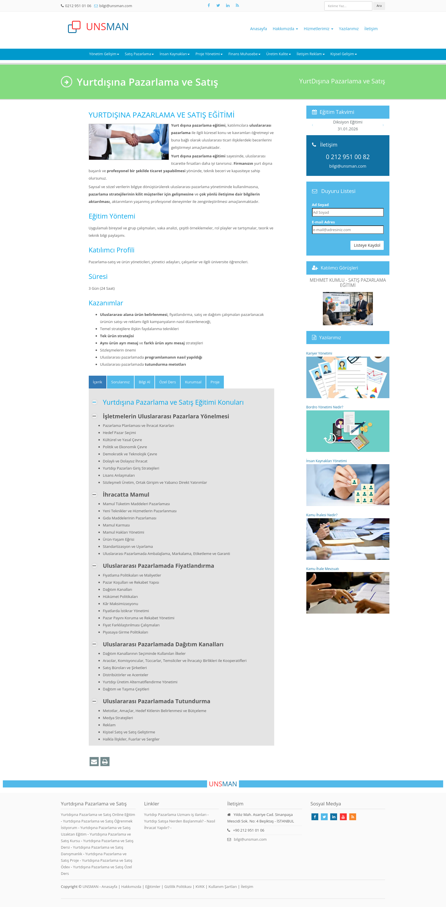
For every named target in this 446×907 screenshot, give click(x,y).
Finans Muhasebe (244, 54)
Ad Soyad (320, 204)
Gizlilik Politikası (178, 886)
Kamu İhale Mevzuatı (348, 590)
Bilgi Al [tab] (144, 381)
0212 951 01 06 (78, 5)
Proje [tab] (215, 381)
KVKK (200, 886)
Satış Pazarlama (139, 54)
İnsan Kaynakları (175, 54)
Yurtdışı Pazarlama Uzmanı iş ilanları (175, 814)
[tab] (98, 382)
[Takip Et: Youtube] (343, 816)
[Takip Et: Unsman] (227, 5)
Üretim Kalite (278, 54)
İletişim (371, 28)
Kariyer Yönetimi (348, 374)
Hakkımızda (285, 28)
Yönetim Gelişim (104, 54)
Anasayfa (258, 28)
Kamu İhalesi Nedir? (348, 536)
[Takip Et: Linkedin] (333, 816)
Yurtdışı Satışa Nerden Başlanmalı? (174, 821)
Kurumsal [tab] (193, 381)
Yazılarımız (349, 28)
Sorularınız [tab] (120, 381)
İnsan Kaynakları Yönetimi (348, 482)
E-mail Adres (323, 222)
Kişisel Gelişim (344, 54)
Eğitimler (152, 886)
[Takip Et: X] (218, 5)
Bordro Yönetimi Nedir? (348, 428)
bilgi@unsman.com (115, 5)
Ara (379, 5)
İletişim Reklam (311, 54)
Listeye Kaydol (367, 245)
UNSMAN (90, 886)
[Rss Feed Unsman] (237, 5)
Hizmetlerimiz (318, 28)
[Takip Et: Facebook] (208, 5)
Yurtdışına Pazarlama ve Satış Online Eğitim (98, 814)
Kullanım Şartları (222, 886)
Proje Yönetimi (209, 54)
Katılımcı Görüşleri (339, 268)
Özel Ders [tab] (167, 381)
